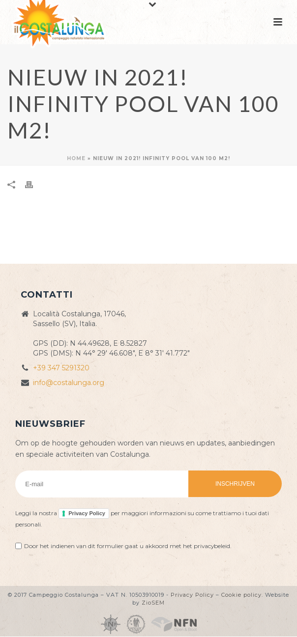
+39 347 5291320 (61, 367)
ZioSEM (153, 602)
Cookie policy (241, 594)
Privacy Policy (86, 513)
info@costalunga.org (68, 382)
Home (76, 158)
